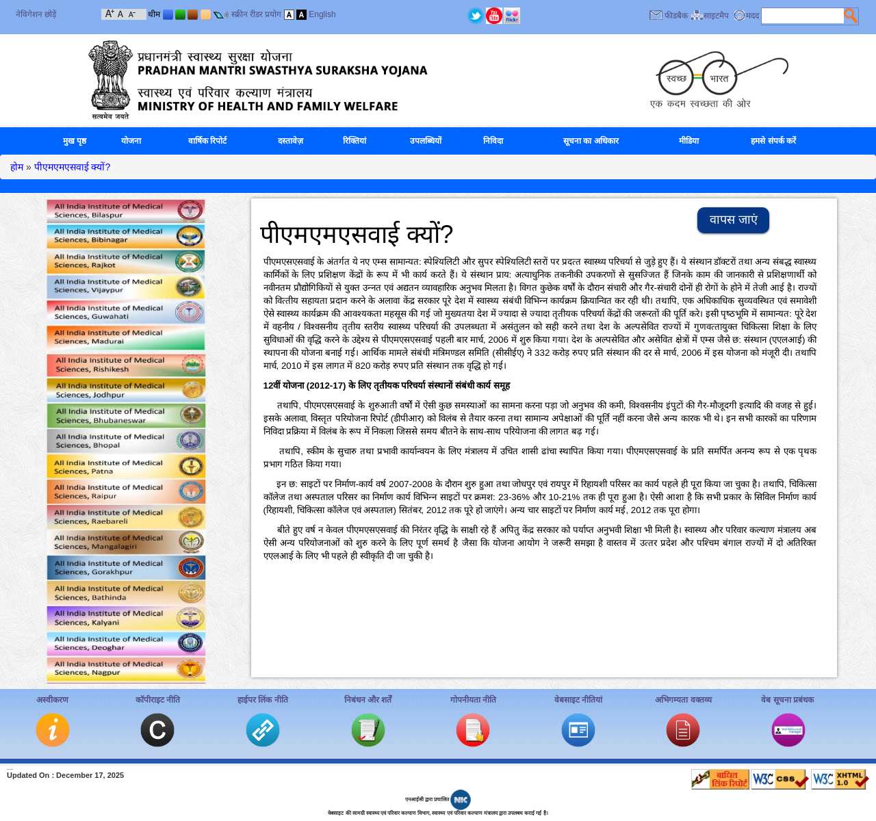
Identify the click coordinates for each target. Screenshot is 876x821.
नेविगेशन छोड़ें (36, 14)
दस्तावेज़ (290, 141)
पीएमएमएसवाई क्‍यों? (72, 166)
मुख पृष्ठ (74, 141)
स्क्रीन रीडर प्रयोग (256, 14)
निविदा (493, 141)
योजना (131, 141)
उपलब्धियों (425, 141)
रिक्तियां (354, 141)
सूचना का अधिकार (591, 141)
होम (16, 166)
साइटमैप (716, 16)
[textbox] (803, 15)
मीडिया (689, 141)
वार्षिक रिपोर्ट (207, 141)
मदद (752, 16)
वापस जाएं (734, 219)
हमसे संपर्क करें (773, 141)
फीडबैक (676, 16)
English (322, 14)
